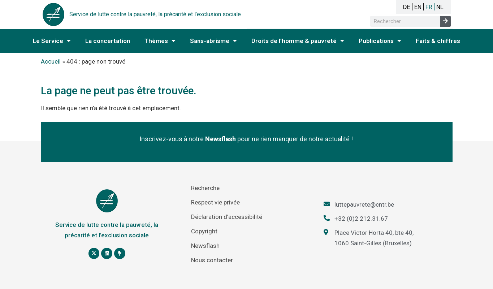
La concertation (107, 40)
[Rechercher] (445, 21)
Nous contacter (212, 260)
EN (417, 6)
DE (406, 6)
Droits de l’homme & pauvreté (297, 40)
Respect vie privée (215, 202)
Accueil (51, 61)
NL (440, 6)
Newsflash (205, 245)
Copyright (204, 231)
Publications (380, 40)
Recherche (205, 187)
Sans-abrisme (213, 40)
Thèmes (160, 40)
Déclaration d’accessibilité (226, 216)
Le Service (52, 40)
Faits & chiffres (438, 40)
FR (428, 6)
